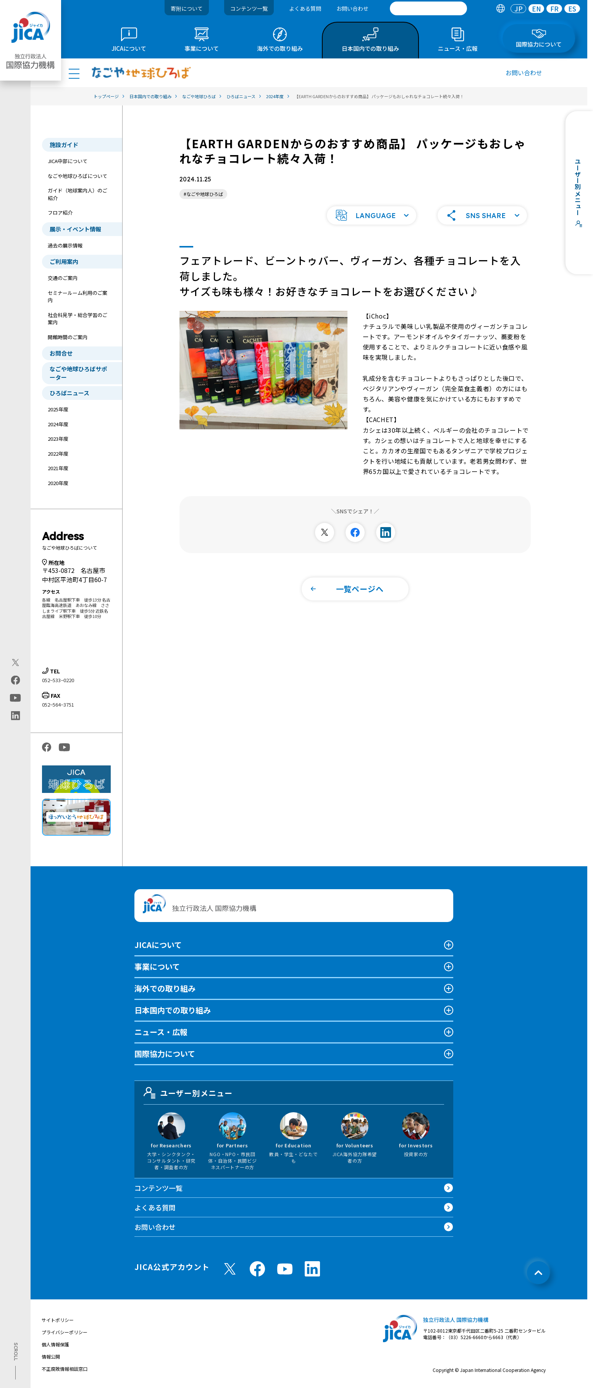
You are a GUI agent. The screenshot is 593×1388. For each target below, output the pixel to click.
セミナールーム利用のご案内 (77, 296)
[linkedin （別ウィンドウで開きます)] (312, 1268)
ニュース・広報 (160, 1031)
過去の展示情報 (65, 245)
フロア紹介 (60, 212)
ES (572, 8)
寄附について (187, 8)
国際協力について (164, 1053)
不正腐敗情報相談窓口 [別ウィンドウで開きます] (64, 1368)
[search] (428, 8)
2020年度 (58, 483)
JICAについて (158, 944)
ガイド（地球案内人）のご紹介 (77, 194)
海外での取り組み (165, 988)
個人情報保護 (55, 1344)
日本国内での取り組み (172, 1010)
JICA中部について (67, 161)
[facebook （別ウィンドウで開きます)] (257, 1268)
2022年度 (58, 453)
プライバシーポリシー (64, 1332)
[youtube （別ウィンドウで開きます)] (284, 1269)
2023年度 (58, 438)
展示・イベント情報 (75, 229)
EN (536, 8)
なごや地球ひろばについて (77, 176)
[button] (371, 215)
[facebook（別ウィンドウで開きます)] (15, 680)
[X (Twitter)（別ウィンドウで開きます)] (15, 662)
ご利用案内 (64, 261)
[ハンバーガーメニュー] (74, 73)
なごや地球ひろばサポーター (78, 373)
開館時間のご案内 (67, 337)
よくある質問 (305, 8)
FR (554, 8)
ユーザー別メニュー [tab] (188, 1092)
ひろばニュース (69, 393)
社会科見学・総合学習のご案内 (77, 318)
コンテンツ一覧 (249, 8)
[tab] (500, 8)
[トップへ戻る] (538, 1272)
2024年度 (58, 424)
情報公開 (51, 1356)
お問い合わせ (352, 8)
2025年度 (58, 409)
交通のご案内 (63, 277)
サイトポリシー (58, 1320)
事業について (157, 966)
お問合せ (61, 353)
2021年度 (58, 468)
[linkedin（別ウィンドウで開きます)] (15, 715)
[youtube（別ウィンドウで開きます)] (15, 698)
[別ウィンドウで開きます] (324, 532)
